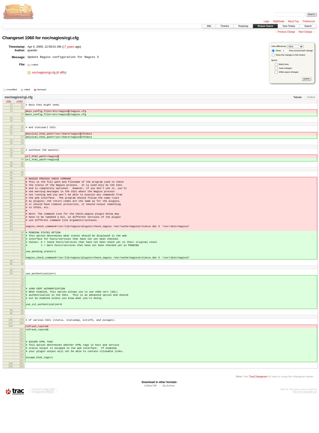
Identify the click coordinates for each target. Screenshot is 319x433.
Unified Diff (150, 420)
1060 (29, 37)
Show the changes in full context (288, 55)
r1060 (19, 102)
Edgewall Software (44, 426)
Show (276, 50)
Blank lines (284, 64)
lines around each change (297, 50)
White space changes (288, 72)
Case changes (285, 68)
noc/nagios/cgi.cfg (60, 37)
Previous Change (286, 32)
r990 (8, 102)
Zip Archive (168, 420)
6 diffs (61, 72)
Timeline (224, 26)
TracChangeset (258, 411)
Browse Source (265, 26)
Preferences (309, 21)
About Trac (293, 21)
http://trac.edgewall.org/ (305, 426)
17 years (68, 46)
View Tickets (288, 26)
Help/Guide (278, 21)
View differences (278, 46)
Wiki (209, 26)
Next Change (305, 32)
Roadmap (243, 26)
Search (308, 26)
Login (266, 21)
